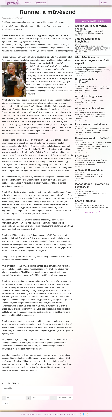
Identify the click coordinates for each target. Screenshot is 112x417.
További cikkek (93, 213)
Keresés (104, 3)
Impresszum (47, 414)
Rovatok (28, 3)
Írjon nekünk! (40, 3)
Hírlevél (62, 414)
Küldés (5, 403)
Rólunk (55, 414)
